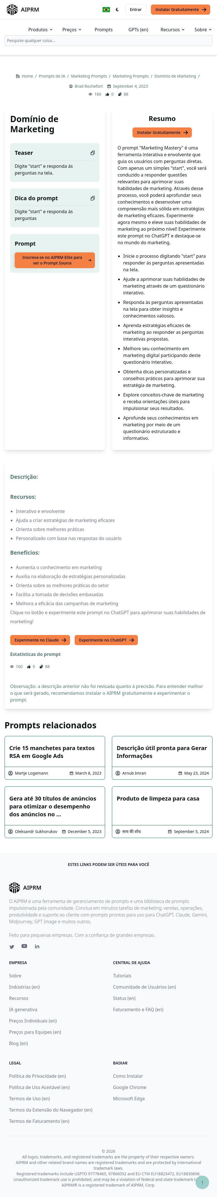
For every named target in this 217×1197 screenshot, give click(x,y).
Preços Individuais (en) (33, 1021)
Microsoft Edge (129, 1098)
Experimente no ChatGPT (106, 640)
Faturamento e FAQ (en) (138, 1009)
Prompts (104, 30)
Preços (72, 30)
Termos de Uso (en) (29, 1098)
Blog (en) (18, 1043)
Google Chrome (129, 1087)
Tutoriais (122, 976)
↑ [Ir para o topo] (202, 1182)
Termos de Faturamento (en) (39, 1121)
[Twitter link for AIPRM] (12, 947)
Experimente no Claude (41, 640)
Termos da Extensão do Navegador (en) (50, 1110)
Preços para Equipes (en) (35, 1032)
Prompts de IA (52, 76)
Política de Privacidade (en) (37, 1076)
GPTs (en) (138, 30)
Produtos (40, 30)
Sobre (203, 30)
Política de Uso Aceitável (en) (39, 1087)
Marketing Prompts (89, 76)
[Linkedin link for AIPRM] (38, 947)
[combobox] (108, 40)
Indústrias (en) (24, 987)
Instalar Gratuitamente (181, 9)
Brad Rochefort (89, 86)
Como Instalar (128, 1076)
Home (28, 76)
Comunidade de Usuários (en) (144, 987)
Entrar (136, 9)
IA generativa (23, 1009)
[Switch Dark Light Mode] (118, 9)
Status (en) (124, 998)
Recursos (172, 30)
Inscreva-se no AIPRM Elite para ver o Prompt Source (57, 260)
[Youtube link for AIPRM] (24, 947)
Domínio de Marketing (176, 76)
